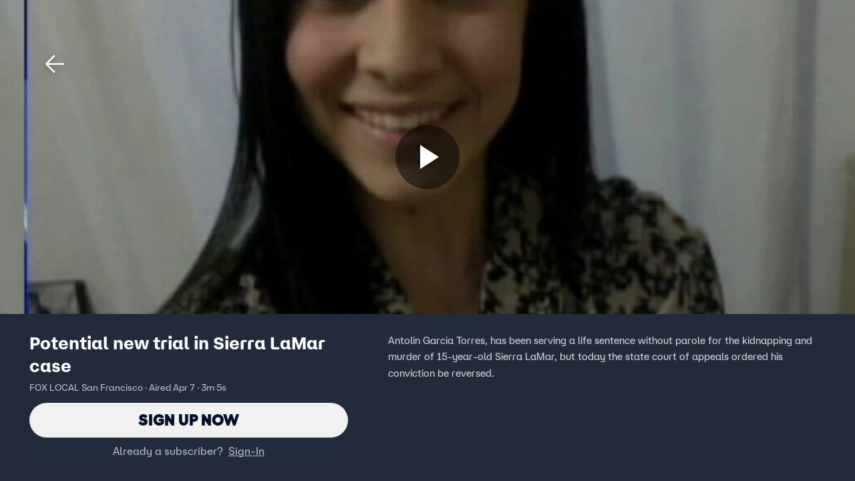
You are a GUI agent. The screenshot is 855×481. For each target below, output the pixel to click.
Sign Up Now (188, 420)
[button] (54, 64)
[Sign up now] (427, 157)
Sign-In (246, 451)
